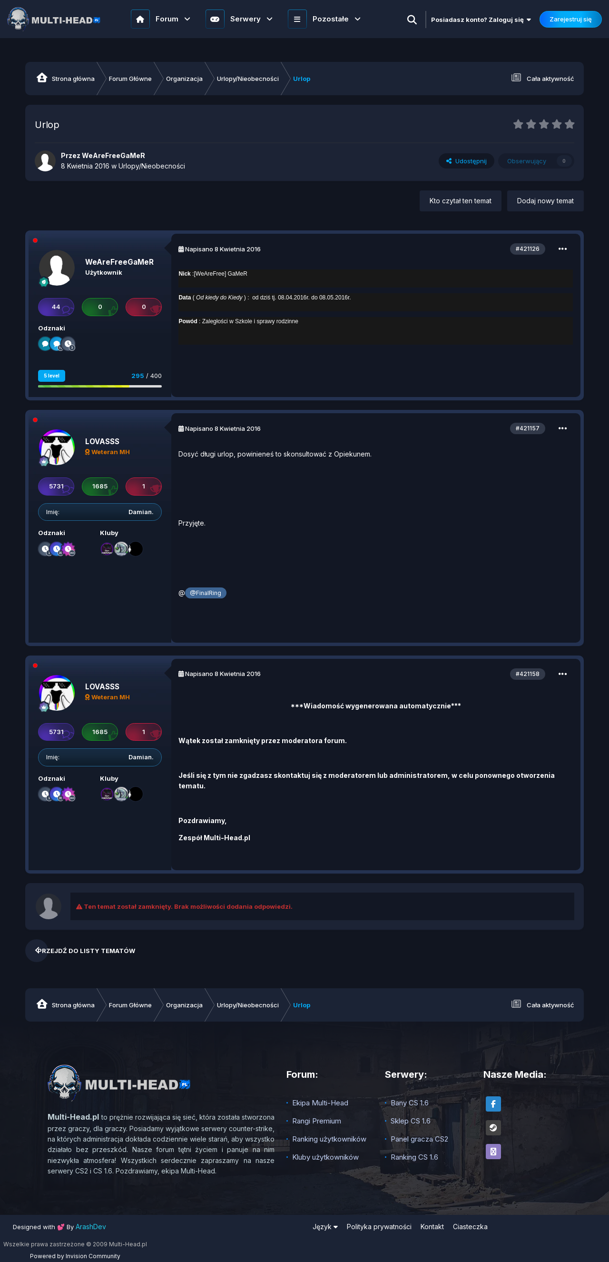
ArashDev (91, 1226)
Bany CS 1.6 (410, 1102)
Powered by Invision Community (75, 1256)
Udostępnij (466, 161)
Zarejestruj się (571, 19)
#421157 (528, 428)
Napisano (223, 249)
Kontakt (432, 1226)
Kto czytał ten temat (460, 201)
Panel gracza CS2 (419, 1138)
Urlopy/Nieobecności (151, 166)
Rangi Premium (316, 1120)
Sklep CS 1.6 (411, 1120)
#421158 (528, 673)
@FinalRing (205, 592)
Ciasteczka (470, 1226)
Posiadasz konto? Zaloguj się (481, 19)
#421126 (528, 248)
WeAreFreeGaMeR (119, 262)
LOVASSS (102, 441)
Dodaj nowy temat (545, 201)
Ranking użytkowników (329, 1138)
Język (325, 1226)
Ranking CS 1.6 (414, 1157)
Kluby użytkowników (325, 1157)
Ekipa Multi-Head (320, 1102)
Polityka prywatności (379, 1226)
